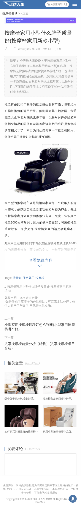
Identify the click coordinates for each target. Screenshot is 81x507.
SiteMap (40, 502)
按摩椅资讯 (9, 13)
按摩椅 (39, 278)
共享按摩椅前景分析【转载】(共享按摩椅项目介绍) (40, 346)
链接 (35, 298)
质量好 (17, 278)
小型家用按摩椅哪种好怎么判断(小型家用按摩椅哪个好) (40, 327)
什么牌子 (28, 278)
